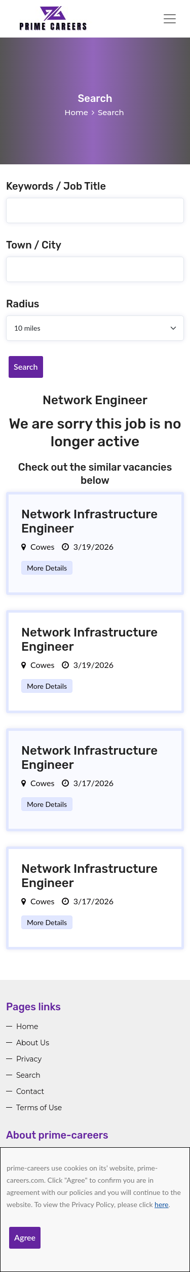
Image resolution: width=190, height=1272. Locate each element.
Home (76, 112)
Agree (24, 1237)
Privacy (29, 1059)
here (161, 1204)
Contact (30, 1091)
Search (26, 366)
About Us (32, 1042)
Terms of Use (39, 1107)
